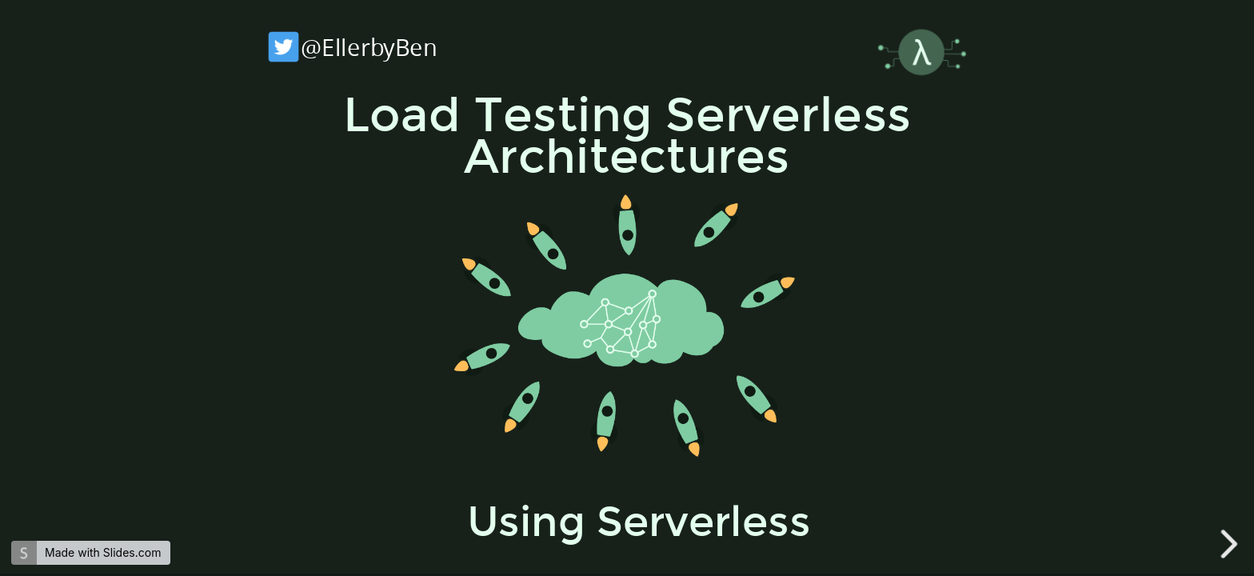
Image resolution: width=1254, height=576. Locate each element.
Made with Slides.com (103, 552)
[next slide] (1230, 544)
